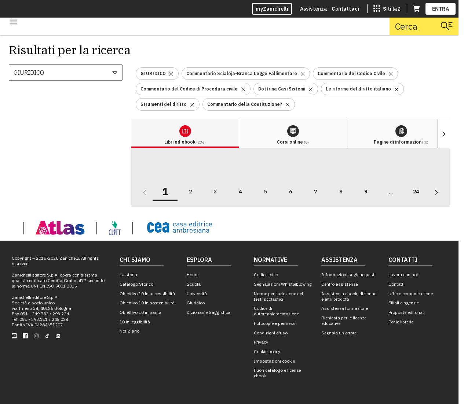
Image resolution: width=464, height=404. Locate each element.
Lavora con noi (403, 274)
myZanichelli (272, 8)
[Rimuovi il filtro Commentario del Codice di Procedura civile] (243, 89)
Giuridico (196, 302)
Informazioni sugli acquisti (348, 274)
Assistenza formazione (344, 308)
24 (416, 191)
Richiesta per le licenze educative (343, 320)
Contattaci (345, 8)
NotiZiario (129, 331)
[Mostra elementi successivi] (444, 133)
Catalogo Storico (136, 284)
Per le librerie (400, 322)
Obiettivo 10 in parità (140, 312)
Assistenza (314, 8)
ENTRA (440, 8)
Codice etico (266, 274)
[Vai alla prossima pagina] (436, 192)
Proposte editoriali (406, 312)
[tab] (185, 133)
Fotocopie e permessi (275, 323)
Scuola (194, 284)
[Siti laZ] (387, 8)
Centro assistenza (339, 284)
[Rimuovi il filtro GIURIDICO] (171, 73)
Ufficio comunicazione (410, 293)
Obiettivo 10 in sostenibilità (147, 302)
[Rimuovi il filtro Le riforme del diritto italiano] (396, 89)
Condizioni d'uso (271, 333)
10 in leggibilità (135, 322)
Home (192, 274)
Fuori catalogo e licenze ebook (277, 372)
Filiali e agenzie (403, 302)
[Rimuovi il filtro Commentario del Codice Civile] (390, 73)
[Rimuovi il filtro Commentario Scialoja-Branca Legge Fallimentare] (302, 73)
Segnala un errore (339, 333)
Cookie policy (267, 351)
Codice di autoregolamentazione (276, 310)
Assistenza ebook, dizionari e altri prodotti (349, 296)
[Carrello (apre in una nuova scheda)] (416, 8)
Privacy (261, 342)
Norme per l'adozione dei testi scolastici (278, 296)
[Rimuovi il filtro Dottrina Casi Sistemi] (310, 89)
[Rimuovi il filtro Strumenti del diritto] (192, 104)
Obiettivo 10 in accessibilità (147, 293)
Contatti (396, 284)
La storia (128, 274)
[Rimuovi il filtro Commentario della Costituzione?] (287, 104)
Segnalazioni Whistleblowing (283, 284)
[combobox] (66, 72)
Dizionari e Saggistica (208, 312)
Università (197, 293)
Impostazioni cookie (274, 361)
